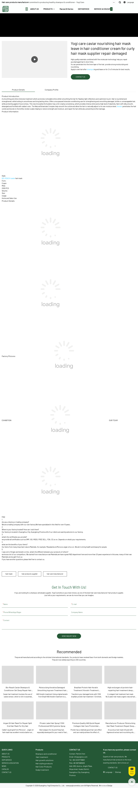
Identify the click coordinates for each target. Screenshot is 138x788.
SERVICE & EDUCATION (103, 9)
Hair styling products (44, 763)
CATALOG (5, 769)
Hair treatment (42, 757)
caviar (13, 178)
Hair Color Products (44, 766)
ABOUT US (34, 9)
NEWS (4, 766)
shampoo (90, 69)
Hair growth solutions (44, 760)
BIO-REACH (6, 178)
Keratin (119, 106)
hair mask (8, 574)
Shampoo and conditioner (46, 754)
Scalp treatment (42, 770)
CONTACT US (6, 772)
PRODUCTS (47, 9)
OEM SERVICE (83, 9)
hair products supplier (30, 574)
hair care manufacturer (55, 574)
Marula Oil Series (66, 9)
